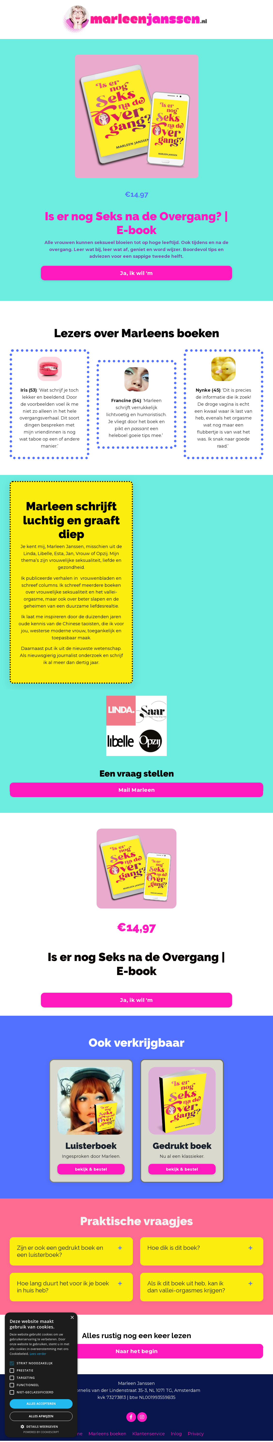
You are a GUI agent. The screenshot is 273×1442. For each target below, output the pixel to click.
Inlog (176, 1434)
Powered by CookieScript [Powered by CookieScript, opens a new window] (41, 1432)
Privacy (196, 1434)
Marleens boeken (107, 1434)
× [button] (72, 1318)
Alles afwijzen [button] (41, 1416)
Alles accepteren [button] (41, 1404)
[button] (41, 1426)
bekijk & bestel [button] (91, 1169)
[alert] (41, 1374)
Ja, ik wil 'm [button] (136, 273)
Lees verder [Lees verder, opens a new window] (38, 1354)
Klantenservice (148, 1434)
